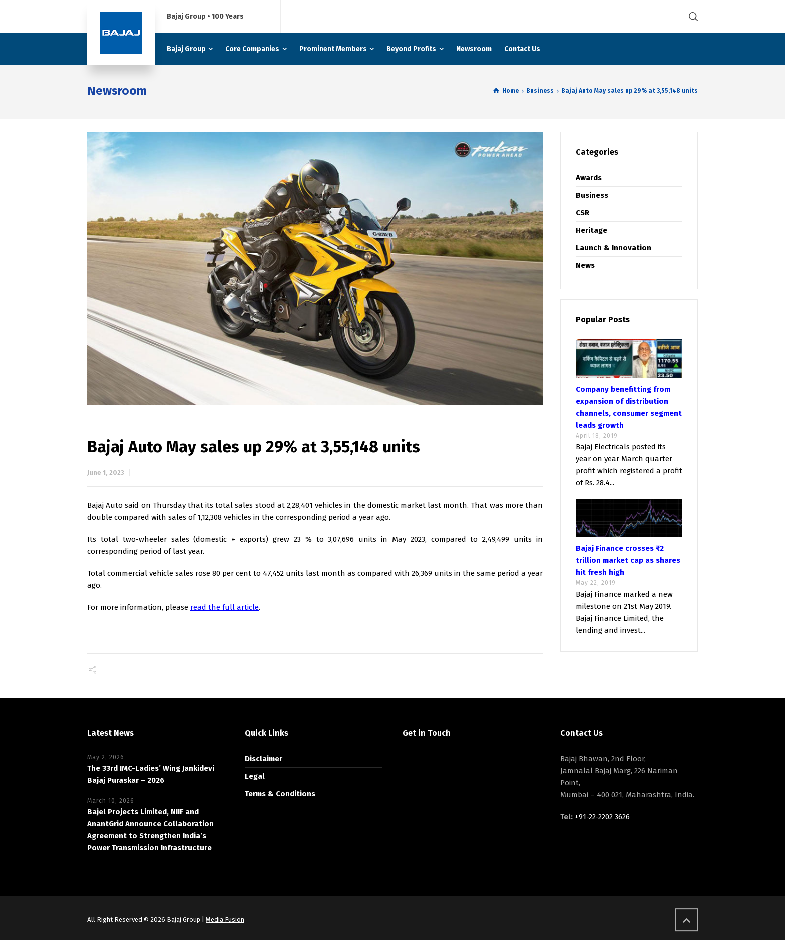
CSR (582, 212)
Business (592, 195)
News (585, 265)
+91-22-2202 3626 (602, 816)
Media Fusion (225, 919)
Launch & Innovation (613, 247)
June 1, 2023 (105, 472)
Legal (255, 776)
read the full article (224, 607)
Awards (589, 177)
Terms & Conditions (280, 793)
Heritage (591, 230)
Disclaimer (263, 758)
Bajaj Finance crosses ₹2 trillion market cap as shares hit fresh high (628, 560)
